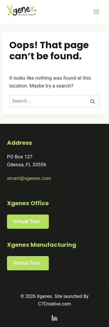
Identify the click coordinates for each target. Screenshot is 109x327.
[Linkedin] (54, 318)
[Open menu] (96, 11)
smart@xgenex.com (29, 178)
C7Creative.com (54, 304)
